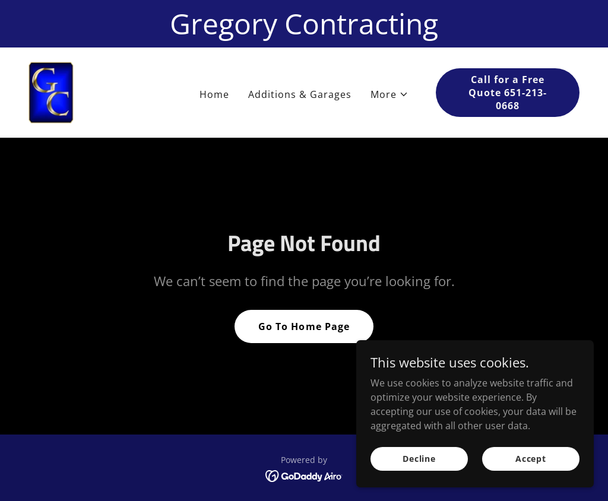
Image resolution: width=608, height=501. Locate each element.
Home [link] (214, 94)
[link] (51, 91)
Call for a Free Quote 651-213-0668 (507, 92)
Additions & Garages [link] (300, 94)
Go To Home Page (303, 326)
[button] (389, 94)
